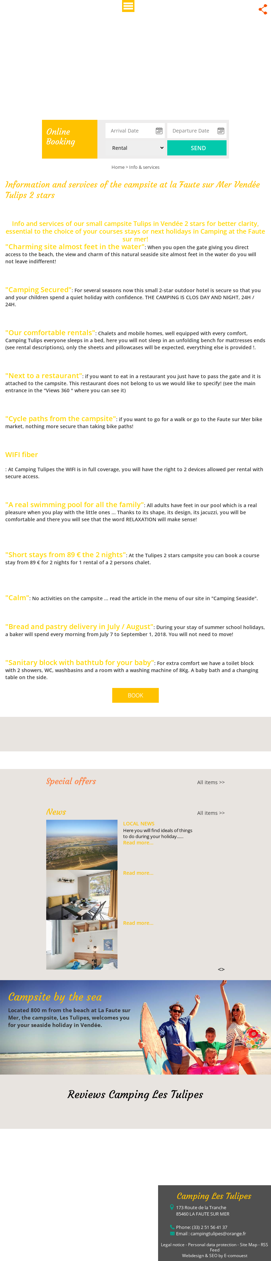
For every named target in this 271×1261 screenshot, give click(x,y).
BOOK (135, 695)
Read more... (138, 842)
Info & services (144, 167)
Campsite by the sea (55, 996)
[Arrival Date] (135, 130)
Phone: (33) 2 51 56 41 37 (201, 1227)
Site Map (248, 1245)
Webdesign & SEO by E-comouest (214, 1256)
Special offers (71, 781)
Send (198, 148)
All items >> (211, 782)
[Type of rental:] (135, 147)
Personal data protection (212, 1245)
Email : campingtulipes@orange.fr (211, 1233)
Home (118, 167)
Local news (139, 823)
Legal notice (173, 1245)
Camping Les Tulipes (214, 1196)
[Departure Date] (197, 130)
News (56, 812)
